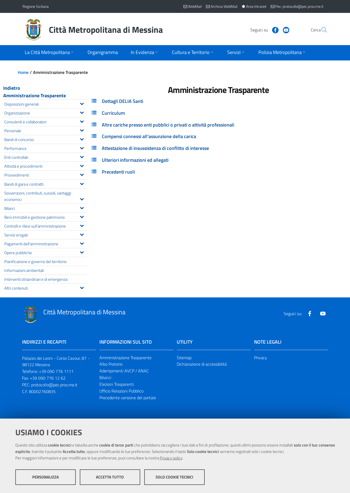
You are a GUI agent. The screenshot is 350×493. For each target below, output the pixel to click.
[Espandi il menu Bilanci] (81, 207)
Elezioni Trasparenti (116, 384)
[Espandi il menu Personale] (81, 130)
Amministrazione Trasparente (34, 95)
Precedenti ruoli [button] (118, 171)
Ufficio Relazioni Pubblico (121, 391)
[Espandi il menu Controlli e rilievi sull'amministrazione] (81, 225)
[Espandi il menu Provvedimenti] (81, 174)
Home (23, 72)
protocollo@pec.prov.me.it (54, 385)
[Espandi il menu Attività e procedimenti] (81, 165)
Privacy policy (171, 458)
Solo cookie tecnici (174, 477)
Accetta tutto (110, 477)
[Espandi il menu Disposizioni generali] (81, 103)
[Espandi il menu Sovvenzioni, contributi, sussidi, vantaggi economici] (81, 198)
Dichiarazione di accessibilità (202, 364)
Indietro (11, 88)
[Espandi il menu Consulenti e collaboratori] (81, 121)
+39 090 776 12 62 (48, 378)
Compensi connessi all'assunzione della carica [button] (149, 136)
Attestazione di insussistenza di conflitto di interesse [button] (155, 148)
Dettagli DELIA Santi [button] (122, 101)
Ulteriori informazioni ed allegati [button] (135, 160)
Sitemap (184, 357)
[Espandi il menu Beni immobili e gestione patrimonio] (81, 216)
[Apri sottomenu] (49, 52)
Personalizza (45, 477)
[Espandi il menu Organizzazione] (81, 112)
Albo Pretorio (110, 364)
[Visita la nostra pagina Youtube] (273, 29)
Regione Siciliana (36, 6)
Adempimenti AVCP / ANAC (124, 371)
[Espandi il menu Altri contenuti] (81, 287)
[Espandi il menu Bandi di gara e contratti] (81, 183)
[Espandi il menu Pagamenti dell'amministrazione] (81, 243)
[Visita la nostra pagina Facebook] (263, 29)
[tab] (218, 101)
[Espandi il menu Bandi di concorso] (81, 138)
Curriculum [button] (113, 113)
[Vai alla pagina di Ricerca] (321, 29)
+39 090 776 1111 (56, 371)
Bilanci (105, 377)
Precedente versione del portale (127, 397)
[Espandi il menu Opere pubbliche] (81, 252)
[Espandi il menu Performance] (81, 147)
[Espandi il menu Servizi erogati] (81, 234)
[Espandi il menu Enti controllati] (81, 156)
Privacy (260, 357)
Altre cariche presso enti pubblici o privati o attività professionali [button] (168, 124)
